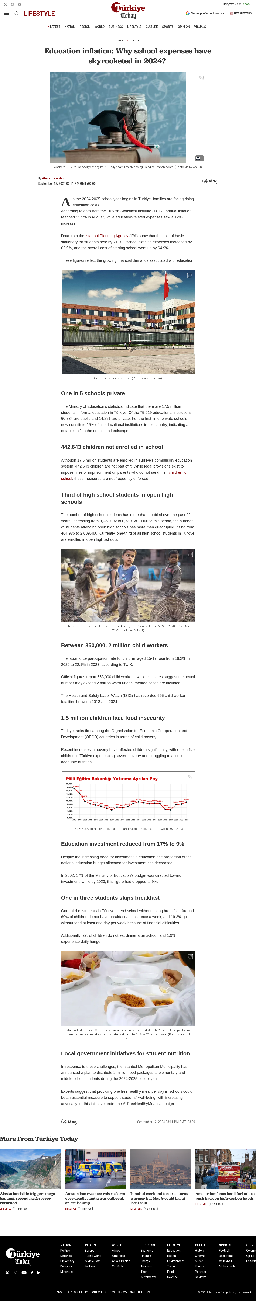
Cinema (200, 1256)
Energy (145, 1261)
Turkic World (93, 1256)
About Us (63, 1292)
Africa (116, 1250)
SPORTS (168, 27)
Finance (146, 1256)
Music (199, 1261)
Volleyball (225, 1261)
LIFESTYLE (134, 27)
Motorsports (227, 1266)
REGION (84, 27)
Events (199, 1266)
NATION (70, 27)
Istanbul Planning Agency (106, 236)
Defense (66, 1256)
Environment (175, 1261)
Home (120, 40)
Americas (118, 1256)
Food (170, 1272)
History (199, 1250)
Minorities (67, 1272)
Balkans (90, 1266)
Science (172, 1277)
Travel (171, 1266)
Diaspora (66, 1266)
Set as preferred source (204, 13)
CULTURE (152, 27)
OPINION (184, 27)
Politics (65, 1250)
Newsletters (79, 1292)
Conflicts (118, 1266)
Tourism (146, 1266)
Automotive (149, 1277)
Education (174, 1250)
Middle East (92, 1261)
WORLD (100, 27)
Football (224, 1250)
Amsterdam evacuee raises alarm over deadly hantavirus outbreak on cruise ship (95, 1198)
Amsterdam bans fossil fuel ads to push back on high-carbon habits (225, 1196)
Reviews (200, 1277)
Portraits (201, 1272)
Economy (147, 1250)
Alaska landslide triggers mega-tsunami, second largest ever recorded (28, 1198)
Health (171, 1256)
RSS (147, 1292)
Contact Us (98, 1292)
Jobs (111, 1292)
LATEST (55, 27)
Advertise (136, 1292)
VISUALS (200, 27)
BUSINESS (116, 27)
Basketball (226, 1256)
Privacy (122, 1292)
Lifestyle (135, 40)
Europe (90, 1250)
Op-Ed (250, 1256)
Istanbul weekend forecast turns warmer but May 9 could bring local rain (159, 1198)
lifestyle (39, 13)
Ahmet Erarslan (53, 178)
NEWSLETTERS (241, 13)
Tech (144, 1272)
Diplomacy (67, 1261)
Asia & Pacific (121, 1261)
